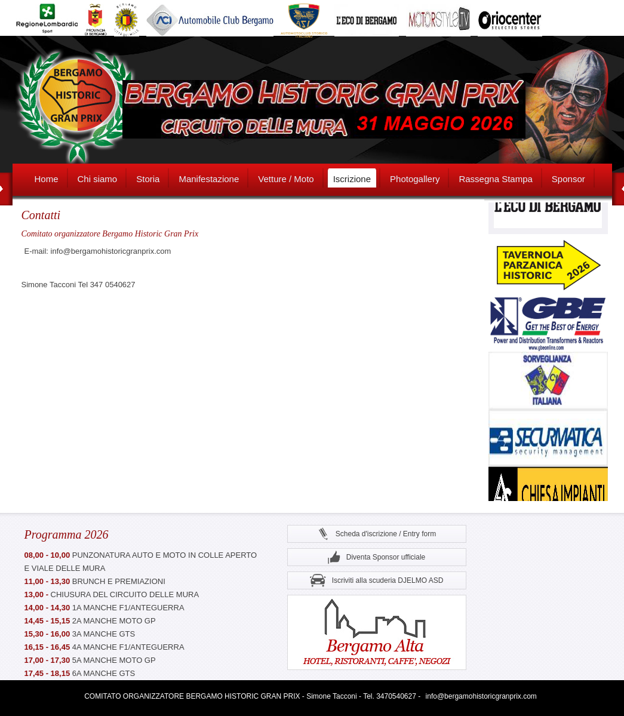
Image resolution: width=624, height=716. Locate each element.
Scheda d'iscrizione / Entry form (376, 534)
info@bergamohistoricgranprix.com (481, 696)
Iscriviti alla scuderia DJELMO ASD (377, 581)
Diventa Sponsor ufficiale (377, 557)
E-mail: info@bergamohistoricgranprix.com (97, 251)
